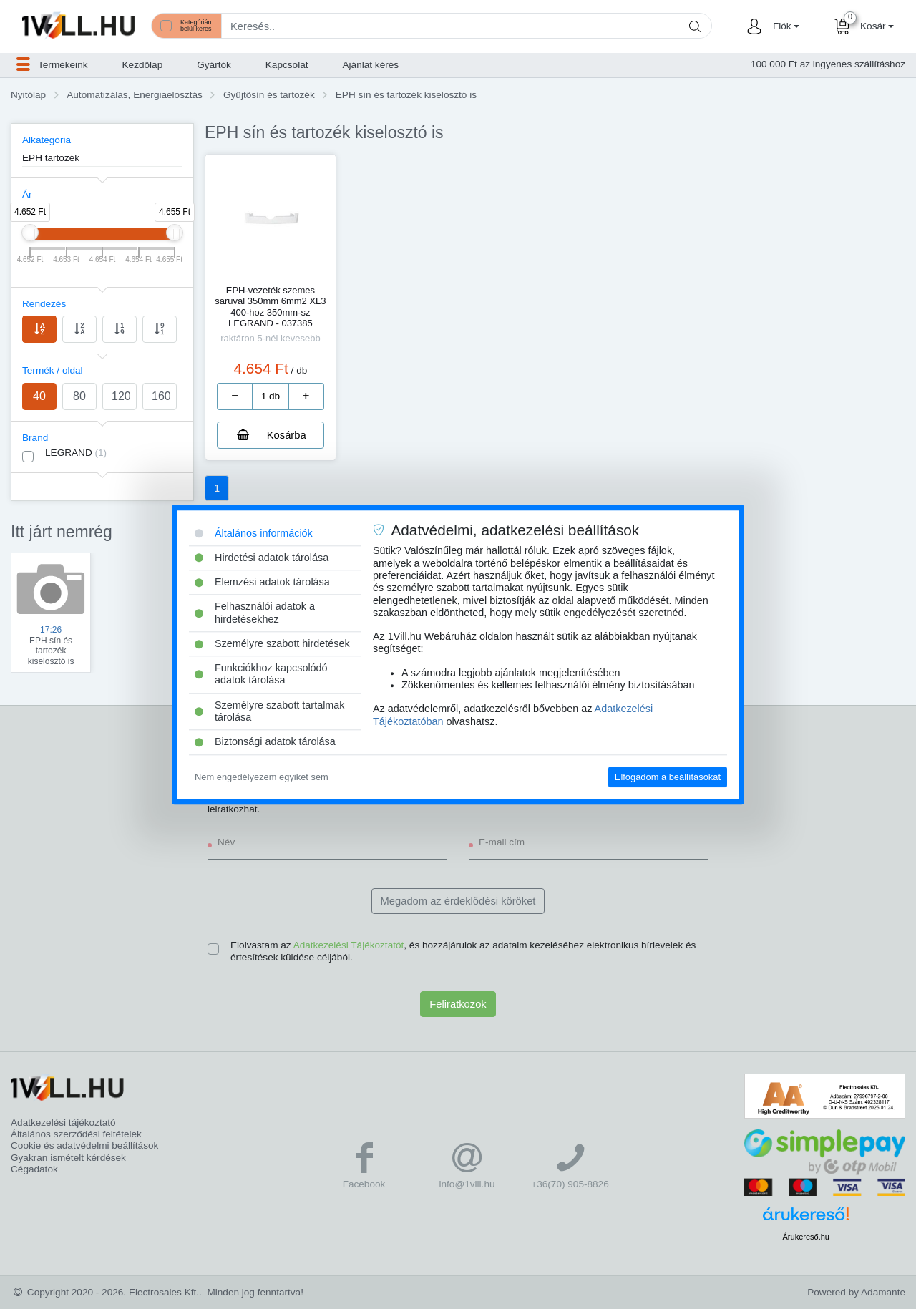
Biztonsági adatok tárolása (265, 742)
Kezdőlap (142, 64)
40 (39, 396)
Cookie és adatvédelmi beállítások (84, 1145)
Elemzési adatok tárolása (262, 582)
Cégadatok (34, 1169)
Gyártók (214, 64)
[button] (784, 26)
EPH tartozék (50, 157)
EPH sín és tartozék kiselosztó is (406, 94)
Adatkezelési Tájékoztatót (348, 945)
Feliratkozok (457, 1004)
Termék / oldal (52, 370)
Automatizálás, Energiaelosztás (135, 94)
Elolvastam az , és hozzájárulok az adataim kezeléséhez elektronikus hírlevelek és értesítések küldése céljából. (463, 951)
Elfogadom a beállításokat (668, 777)
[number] (270, 396)
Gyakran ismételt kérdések (68, 1157)
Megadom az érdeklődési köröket (458, 901)
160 (161, 396)
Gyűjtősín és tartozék (269, 94)
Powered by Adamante (856, 1292)
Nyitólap (28, 94)
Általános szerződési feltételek (76, 1134)
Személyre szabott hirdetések (272, 643)
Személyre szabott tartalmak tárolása (270, 711)
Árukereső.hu (806, 1236)
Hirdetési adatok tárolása (261, 557)
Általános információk (254, 533)
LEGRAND (76, 452)
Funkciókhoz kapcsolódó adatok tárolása (261, 674)
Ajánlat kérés (371, 64)
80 (79, 396)
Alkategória (46, 140)
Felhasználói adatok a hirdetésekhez (255, 613)
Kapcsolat (286, 64)
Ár (27, 194)
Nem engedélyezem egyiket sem (261, 777)
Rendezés (44, 303)
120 (121, 396)
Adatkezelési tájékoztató (63, 1122)
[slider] (30, 232)
